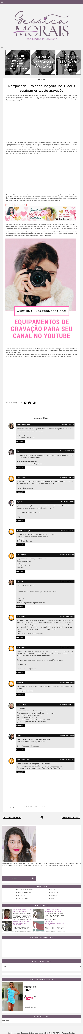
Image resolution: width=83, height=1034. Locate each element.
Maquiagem (21, 895)
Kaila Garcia (21, 478)
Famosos (54, 895)
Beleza (53, 889)
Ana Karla (20, 683)
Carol (18, 736)
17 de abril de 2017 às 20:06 (67, 501)
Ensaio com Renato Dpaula (26, 892)
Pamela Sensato (23, 425)
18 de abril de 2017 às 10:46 (67, 616)
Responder (20, 441)
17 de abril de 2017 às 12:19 (67, 424)
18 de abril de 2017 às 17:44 (67, 682)
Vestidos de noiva (23, 898)
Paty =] (19, 502)
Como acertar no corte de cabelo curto (22, 910)
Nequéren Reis (22, 760)
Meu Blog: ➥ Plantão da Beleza (29, 715)
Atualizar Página (68, 1033)
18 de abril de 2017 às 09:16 (67, 554)
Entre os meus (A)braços (26, 669)
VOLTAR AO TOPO (53, 1033)
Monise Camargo (23, 531)
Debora (19, 581)
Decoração (54, 892)
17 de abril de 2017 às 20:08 (67, 530)
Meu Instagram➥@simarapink (28, 717)
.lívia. (18, 451)
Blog (19, 746)
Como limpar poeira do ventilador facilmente (54, 910)
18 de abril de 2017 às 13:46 (67, 647)
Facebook (26, 746)
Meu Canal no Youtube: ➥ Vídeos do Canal (33, 720)
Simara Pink (21, 705)
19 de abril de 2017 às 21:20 (67, 759)
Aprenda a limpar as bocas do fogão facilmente (21, 923)
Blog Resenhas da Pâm (26, 437)
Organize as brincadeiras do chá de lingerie (54, 923)
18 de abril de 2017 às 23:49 (67, 735)
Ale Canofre (21, 555)
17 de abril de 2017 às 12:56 (67, 451)
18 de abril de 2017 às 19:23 (67, 704)
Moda (52, 898)
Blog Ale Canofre (23, 565)
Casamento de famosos (24, 890)
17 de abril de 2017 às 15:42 (67, 477)
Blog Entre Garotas (24, 541)
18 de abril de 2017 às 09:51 (67, 581)
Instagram (35, 746)
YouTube (20, 568)
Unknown (20, 617)
